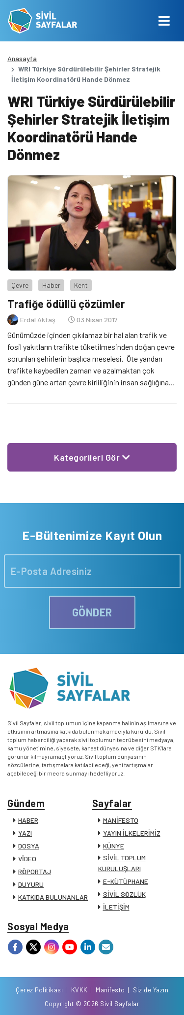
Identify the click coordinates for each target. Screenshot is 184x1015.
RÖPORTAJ (34, 871)
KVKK (79, 990)
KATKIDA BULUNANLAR (53, 897)
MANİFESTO (120, 820)
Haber (51, 285)
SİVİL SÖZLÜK (124, 894)
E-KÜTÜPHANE (125, 881)
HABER (28, 820)
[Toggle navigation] (164, 21)
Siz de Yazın (150, 990)
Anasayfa (22, 58)
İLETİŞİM (116, 907)
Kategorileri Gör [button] (92, 457)
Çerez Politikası (39, 990)
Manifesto (110, 990)
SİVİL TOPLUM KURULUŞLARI (122, 863)
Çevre (19, 285)
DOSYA (28, 846)
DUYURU (31, 884)
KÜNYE (113, 846)
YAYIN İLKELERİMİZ (131, 833)
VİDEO (27, 858)
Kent (81, 285)
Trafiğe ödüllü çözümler (66, 303)
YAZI (25, 833)
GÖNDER (92, 612)
